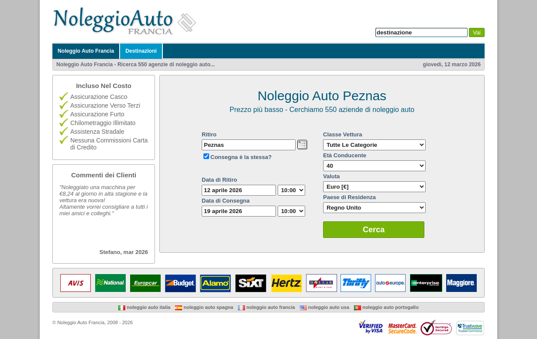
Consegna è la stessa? (241, 157)
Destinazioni (141, 51)
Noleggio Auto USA (324, 307)
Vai (477, 32)
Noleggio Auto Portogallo (386, 307)
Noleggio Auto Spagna (204, 307)
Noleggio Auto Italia (144, 307)
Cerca (374, 229)
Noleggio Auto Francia (86, 51)
